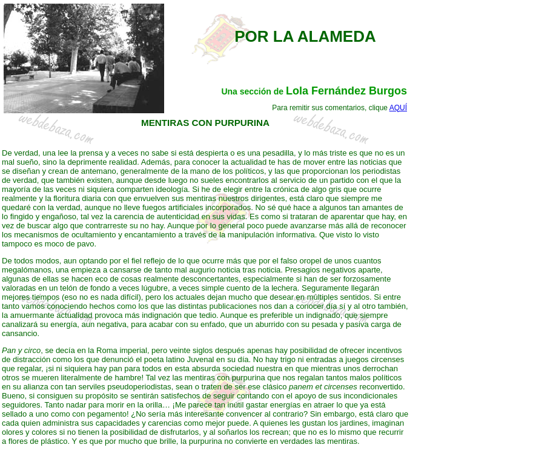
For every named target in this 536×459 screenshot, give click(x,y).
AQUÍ (398, 108)
